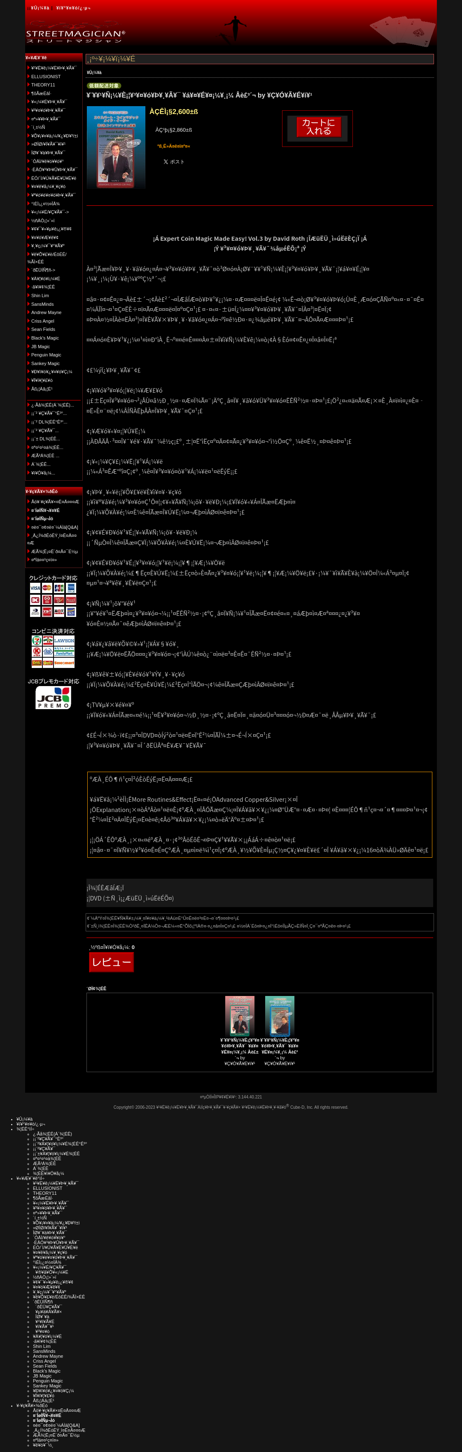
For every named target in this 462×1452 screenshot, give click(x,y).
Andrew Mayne (46, 312)
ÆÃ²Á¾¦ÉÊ (44, 1163)
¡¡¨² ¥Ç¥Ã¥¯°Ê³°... (49, 413)
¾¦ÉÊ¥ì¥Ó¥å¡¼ (48, 1173)
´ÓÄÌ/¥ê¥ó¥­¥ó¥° (47, 161)
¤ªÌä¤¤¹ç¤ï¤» (44, 559)
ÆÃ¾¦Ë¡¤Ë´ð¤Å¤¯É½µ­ (54, 551)
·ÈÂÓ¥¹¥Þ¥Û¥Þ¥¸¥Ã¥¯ (54, 169)
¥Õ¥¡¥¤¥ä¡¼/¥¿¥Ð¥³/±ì (54, 135)
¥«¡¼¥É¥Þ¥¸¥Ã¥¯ (49, 101)
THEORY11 (43, 84)
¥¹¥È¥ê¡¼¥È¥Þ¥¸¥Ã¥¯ (54, 67)
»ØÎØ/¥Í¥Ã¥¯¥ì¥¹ (48, 144)
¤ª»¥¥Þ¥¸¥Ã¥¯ (46, 118)
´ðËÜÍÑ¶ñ (43, 1301)
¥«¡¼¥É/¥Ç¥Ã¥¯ (49, 1267)
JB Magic (40, 346)
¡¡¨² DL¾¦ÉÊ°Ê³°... (49, 421)
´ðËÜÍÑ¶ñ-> (43, 270)
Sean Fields (43, 329)
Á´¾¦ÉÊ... (41, 464)
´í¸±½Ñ (38, 127)
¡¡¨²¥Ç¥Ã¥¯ (44, 1148)
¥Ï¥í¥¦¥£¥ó (42, 380)
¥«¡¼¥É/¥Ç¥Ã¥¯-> (50, 211)
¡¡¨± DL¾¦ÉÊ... (45, 438)
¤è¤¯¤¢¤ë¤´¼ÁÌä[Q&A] (54, 527)
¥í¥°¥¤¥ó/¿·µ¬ (73, 7)
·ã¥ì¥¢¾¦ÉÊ (43, 286)
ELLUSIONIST (46, 76)
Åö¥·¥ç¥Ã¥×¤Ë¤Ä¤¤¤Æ (55, 501)
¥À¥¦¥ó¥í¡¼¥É (45, 278)
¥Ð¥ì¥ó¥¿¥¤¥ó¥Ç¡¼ (51, 371)
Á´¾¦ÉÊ (41, 1168)
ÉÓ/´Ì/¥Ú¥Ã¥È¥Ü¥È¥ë (53, 178)
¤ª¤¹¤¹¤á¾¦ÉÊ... (47, 447)
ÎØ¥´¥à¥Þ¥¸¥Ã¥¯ (48, 152)
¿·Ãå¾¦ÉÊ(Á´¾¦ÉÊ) (52, 1133)
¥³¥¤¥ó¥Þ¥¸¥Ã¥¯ (48, 110)
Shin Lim (40, 295)
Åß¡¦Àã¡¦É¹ (42, 388)
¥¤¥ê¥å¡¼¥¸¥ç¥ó (48, 186)
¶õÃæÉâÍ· (41, 93)
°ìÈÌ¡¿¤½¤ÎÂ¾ (45, 203)
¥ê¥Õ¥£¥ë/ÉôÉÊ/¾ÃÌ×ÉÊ (59, 1296)
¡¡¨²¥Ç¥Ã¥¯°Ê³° (48, 1138)
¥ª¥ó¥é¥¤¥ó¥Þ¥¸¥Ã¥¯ (53, 195)
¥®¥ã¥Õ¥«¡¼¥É (50, 1272)
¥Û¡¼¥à (40, 7)
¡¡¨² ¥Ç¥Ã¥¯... (45, 430)
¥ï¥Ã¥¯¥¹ (43, 1326)
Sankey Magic (45, 363)
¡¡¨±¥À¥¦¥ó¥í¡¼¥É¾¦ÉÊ (56, 1153)
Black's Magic (45, 337)
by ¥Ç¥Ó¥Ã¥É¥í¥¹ (239, 1052)
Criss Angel (42, 321)
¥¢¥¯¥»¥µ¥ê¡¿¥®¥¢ (51, 228)
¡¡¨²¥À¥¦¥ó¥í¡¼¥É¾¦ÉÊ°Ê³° (60, 1143)
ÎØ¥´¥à (41, 1316)
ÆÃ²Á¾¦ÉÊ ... (45, 455)
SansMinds (42, 304)
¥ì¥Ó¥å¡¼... (43, 472)
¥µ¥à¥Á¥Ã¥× (47, 1311)
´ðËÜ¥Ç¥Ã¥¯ (47, 1306)
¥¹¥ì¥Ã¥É (43, 1321)
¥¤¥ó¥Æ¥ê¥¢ (44, 237)
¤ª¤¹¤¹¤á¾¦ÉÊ (47, 1158)
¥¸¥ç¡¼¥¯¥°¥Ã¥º (48, 245)
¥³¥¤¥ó (41, 1331)
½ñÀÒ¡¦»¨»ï (43, 220)
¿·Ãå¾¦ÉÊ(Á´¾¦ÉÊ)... (52, 405)
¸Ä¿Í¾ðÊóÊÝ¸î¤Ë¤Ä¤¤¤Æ (59, 1430)
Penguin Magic (46, 354)
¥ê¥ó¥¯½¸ (43, 1445)
